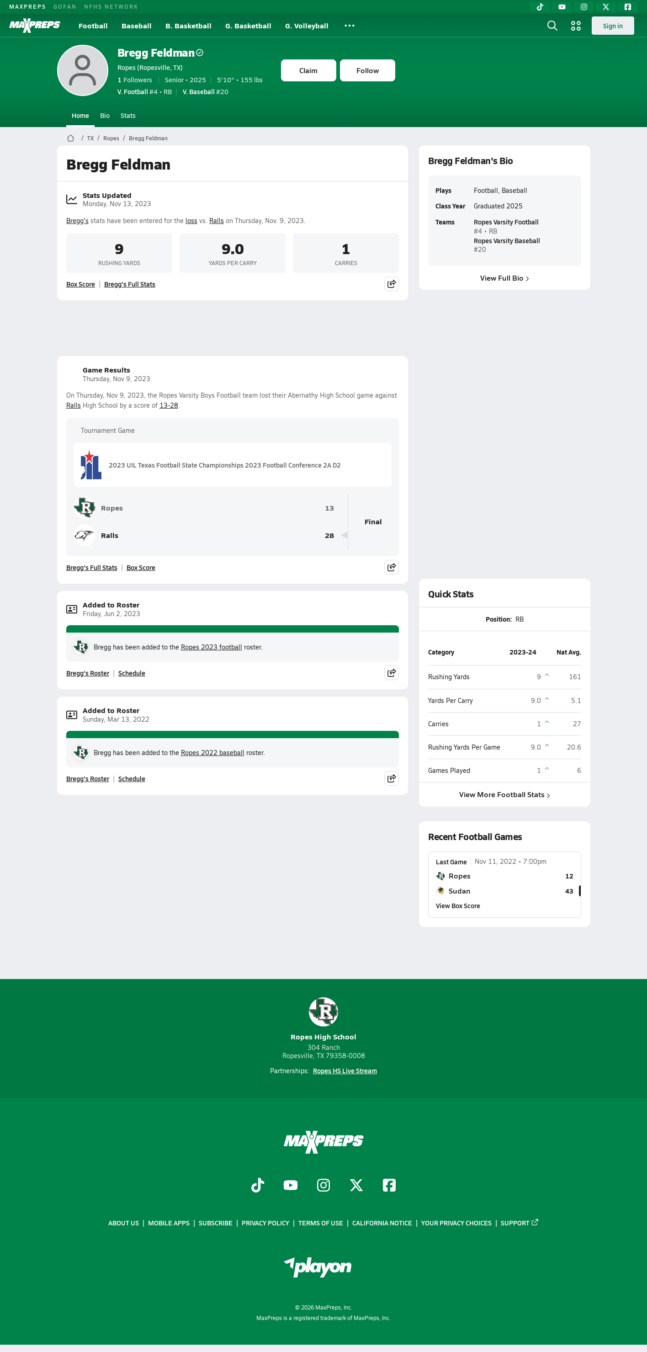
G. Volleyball (307, 25)
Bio (105, 115)
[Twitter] (606, 7)
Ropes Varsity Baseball (506, 240)
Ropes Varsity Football (505, 221)
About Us (123, 1222)
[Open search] (552, 25)
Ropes (111, 138)
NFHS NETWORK (111, 6)
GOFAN (65, 6)
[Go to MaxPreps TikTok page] (257, 1186)
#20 (205, 91)
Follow (367, 70)
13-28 (168, 405)
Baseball (137, 25)
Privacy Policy (265, 1222)
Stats (128, 115)
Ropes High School (323, 1019)
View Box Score (458, 905)
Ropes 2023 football (211, 647)
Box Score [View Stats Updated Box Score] (80, 283)
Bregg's (77, 220)
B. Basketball (188, 25)
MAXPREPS (27, 6)
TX (90, 138)
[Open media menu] (576, 25)
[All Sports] (349, 25)
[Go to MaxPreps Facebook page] (389, 1186)
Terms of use (320, 1222)
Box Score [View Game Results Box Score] (141, 567)
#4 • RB (144, 91)
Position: (499, 618)
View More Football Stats (504, 794)
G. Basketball (248, 25)
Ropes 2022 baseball (212, 752)
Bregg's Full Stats (129, 283)
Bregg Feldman (160, 52)
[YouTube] (562, 7)
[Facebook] (628, 7)
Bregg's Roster (87, 672)
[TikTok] (540, 7)
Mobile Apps (169, 1222)
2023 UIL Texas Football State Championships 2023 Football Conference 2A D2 (211, 464)
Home (80, 115)
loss (191, 220)
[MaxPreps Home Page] (70, 138)
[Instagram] (584, 7)
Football (93, 25)
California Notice (382, 1222)
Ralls (216, 220)
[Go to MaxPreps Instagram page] (323, 1186)
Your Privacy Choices (456, 1223)
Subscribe (216, 1222)
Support (520, 1222)
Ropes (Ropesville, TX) (150, 67)
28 (329, 535)
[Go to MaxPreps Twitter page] (356, 1186)
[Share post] (391, 284)
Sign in (613, 25)
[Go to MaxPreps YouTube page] (290, 1186)
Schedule (131, 672)
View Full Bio (504, 277)
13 (329, 508)
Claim (308, 70)
